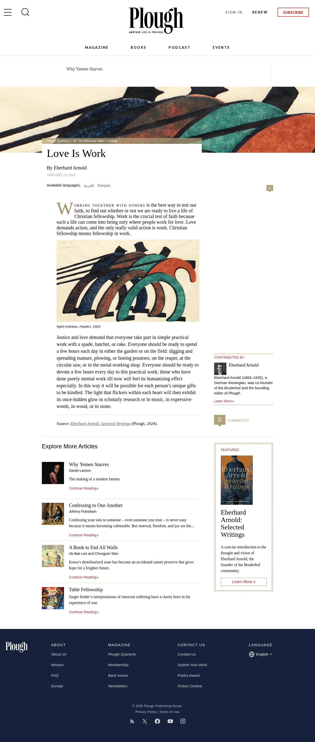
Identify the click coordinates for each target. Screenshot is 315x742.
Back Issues (118, 675)
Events (221, 47)
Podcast (179, 47)
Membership (118, 665)
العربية (89, 185)
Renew (260, 12)
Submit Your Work (192, 665)
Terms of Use (169, 712)
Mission (57, 665)
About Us (58, 654)
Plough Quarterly (58, 141)
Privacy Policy (146, 712)
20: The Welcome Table (88, 141)
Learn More (242, 582)
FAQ (55, 675)
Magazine (97, 47)
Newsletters (117, 686)
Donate (57, 686)
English (260, 654)
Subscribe (293, 12)
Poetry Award (189, 675)
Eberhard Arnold (70, 167)
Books (138, 47)
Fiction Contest (190, 686)
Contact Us (187, 654)
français (104, 185)
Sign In (233, 12)
